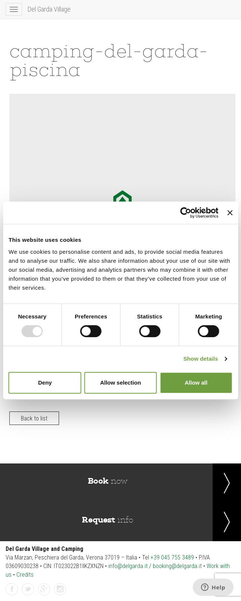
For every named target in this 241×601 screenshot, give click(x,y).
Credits (25, 574)
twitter (28, 589)
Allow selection (120, 382)
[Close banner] (229, 212)
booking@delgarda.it (177, 566)
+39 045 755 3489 (172, 557)
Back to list (34, 418)
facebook (12, 589)
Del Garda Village (49, 9)
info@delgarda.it (128, 566)
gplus (44, 589)
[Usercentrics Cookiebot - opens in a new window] (186, 212)
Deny (45, 382)
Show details (200, 358)
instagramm (60, 589)
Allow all (196, 382)
